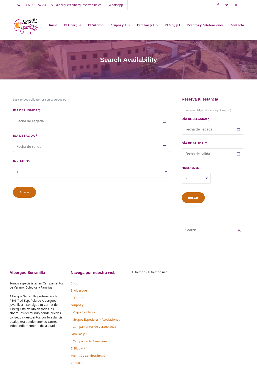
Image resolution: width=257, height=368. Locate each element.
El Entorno (96, 25)
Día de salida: (194, 143)
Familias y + (146, 25)
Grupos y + (118, 25)
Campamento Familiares (90, 341)
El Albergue (72, 25)
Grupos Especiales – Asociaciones (96, 319)
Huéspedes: (191, 168)
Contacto (237, 25)
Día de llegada (26, 110)
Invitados (21, 161)
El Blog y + (172, 25)
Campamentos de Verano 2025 (94, 327)
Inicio (53, 25)
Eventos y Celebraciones (205, 25)
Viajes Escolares (84, 312)
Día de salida (25, 136)
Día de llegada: (196, 119)
